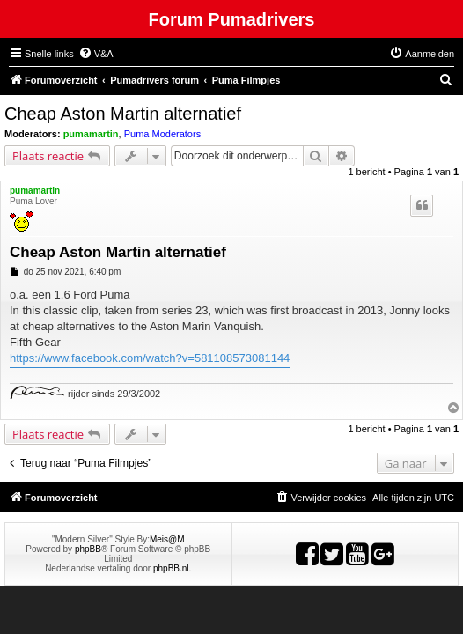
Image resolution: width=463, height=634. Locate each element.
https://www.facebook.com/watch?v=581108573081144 (150, 358)
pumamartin (91, 134)
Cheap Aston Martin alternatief (122, 113)
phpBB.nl (171, 568)
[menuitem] (96, 53)
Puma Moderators (162, 134)
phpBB (88, 549)
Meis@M (167, 539)
